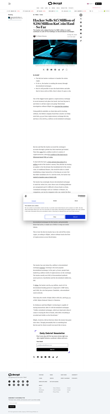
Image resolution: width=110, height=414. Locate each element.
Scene (42, 8)
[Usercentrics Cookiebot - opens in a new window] (79, 196)
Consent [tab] (34, 201)
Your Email (40, 341)
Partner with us (96, 7)
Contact (69, 388)
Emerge (53, 8)
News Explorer (43, 381)
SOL (63, 11)
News (38, 8)
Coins (40, 378)
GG (49, 8)
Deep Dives (64, 374)
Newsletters (64, 8)
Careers (68, 389)
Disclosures (41, 389)
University (74, 374)
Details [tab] (55, 200)
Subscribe (12, 406)
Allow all (75, 216)
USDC (75, 11)
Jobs (68, 391)
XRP (38, 11)
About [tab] (76, 200)
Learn (46, 8)
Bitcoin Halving (54, 381)
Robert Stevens (42, 36)
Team (40, 388)
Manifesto (41, 391)
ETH (24, 11)
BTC (9, 11)
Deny (54, 216)
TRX (90, 11)
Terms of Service (56, 388)
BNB (50, 11)
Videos (58, 8)
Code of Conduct (56, 389)
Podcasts (71, 8)
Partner (41, 374)
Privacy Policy (56, 391)
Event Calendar (65, 378)
